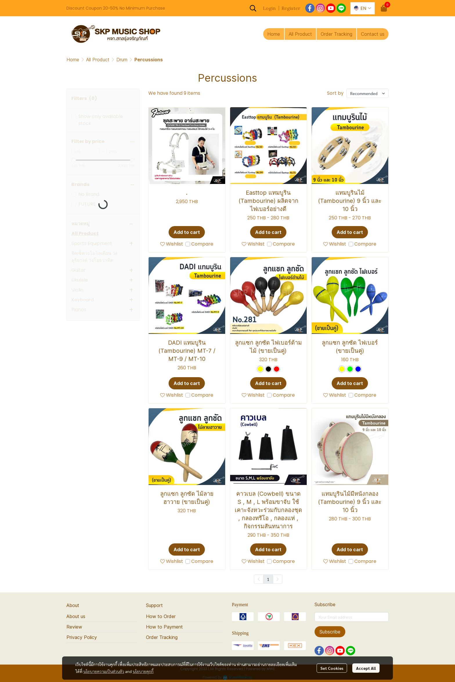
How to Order (161, 616)
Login (269, 8)
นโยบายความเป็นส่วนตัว (103, 671)
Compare (202, 244)
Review (74, 627)
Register (290, 8)
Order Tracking (162, 637)
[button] (253, 8)
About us (75, 616)
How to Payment (164, 627)
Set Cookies (331, 668)
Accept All (366, 668)
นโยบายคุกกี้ (143, 671)
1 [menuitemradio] (268, 579)
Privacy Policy (81, 637)
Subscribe (329, 632)
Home (72, 59)
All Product (97, 59)
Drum (121, 59)
